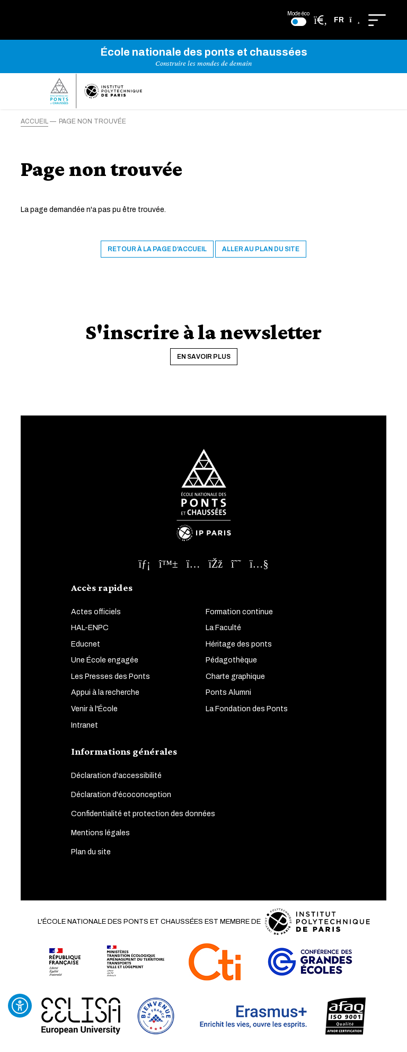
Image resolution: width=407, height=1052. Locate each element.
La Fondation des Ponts (247, 709)
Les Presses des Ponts (110, 676)
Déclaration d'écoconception (121, 795)
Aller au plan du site (260, 249)
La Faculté (223, 628)
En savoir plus (204, 356)
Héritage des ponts (239, 644)
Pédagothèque (231, 660)
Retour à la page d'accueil (157, 249)
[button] (347, 20)
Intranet (84, 725)
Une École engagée (104, 660)
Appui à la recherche (105, 692)
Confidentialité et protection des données (143, 814)
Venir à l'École (94, 709)
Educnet (85, 644)
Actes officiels (96, 612)
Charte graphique (235, 676)
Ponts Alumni (228, 692)
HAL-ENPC (90, 628)
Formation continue (239, 612)
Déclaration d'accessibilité (116, 776)
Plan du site (91, 852)
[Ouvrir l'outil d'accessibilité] (20, 1006)
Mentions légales (100, 833)
